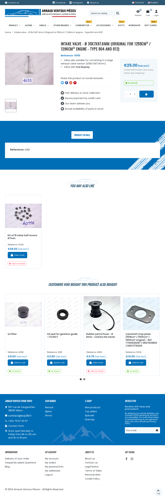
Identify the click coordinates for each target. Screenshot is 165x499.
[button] (81, 379)
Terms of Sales (93, 470)
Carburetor (83, 24)
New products (92, 407)
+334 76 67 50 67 (18, 421)
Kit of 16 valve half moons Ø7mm (22, 237)
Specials (89, 415)
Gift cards (150, 24)
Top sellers (91, 411)
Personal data (92, 474)
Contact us (91, 462)
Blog (7, 466)
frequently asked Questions (20, 462)
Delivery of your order (17, 458)
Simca (42, 25)
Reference (17, 149)
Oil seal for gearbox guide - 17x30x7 (62, 336)
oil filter (12, 334)
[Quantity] (130, 94)
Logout (49, 474)
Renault (13, 25)
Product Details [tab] (82, 135)
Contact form (16, 426)
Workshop (134, 25)
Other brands (61, 25)
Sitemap (89, 419)
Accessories (103, 25)
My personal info (54, 466)
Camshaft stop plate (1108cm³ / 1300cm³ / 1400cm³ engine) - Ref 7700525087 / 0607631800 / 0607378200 (141, 340)
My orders (50, 462)
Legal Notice (92, 466)
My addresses (52, 470)
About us (90, 458)
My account (51, 458)
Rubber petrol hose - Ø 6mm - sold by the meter (100, 336)
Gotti (121, 24)
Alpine (28, 25)
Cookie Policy (92, 478)
